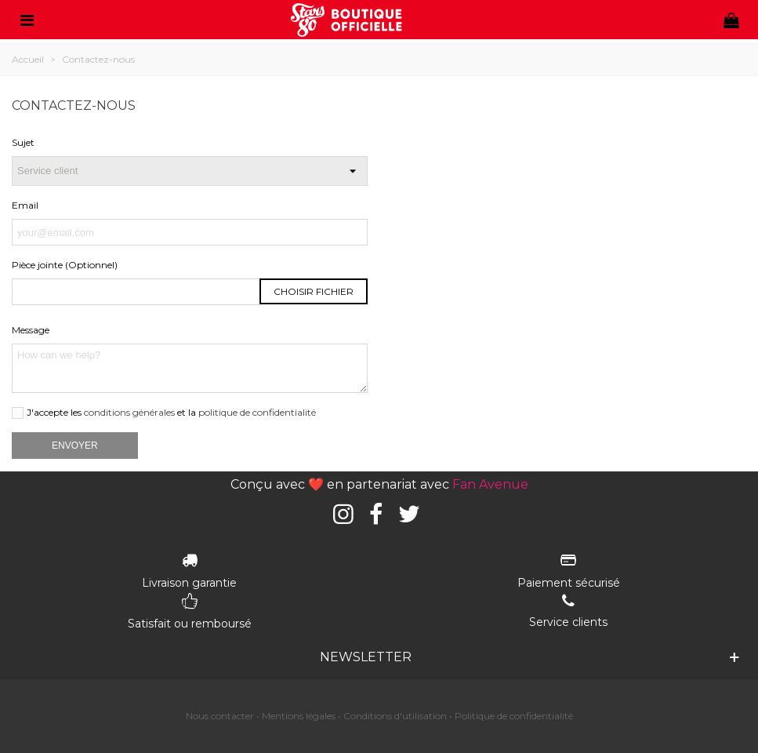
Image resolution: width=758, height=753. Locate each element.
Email (25, 205)
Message (30, 330)
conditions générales (129, 412)
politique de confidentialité (257, 412)
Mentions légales (298, 716)
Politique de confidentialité (514, 716)
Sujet (23, 142)
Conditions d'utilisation (395, 716)
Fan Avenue (490, 484)
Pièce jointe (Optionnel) (65, 265)
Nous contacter (220, 716)
